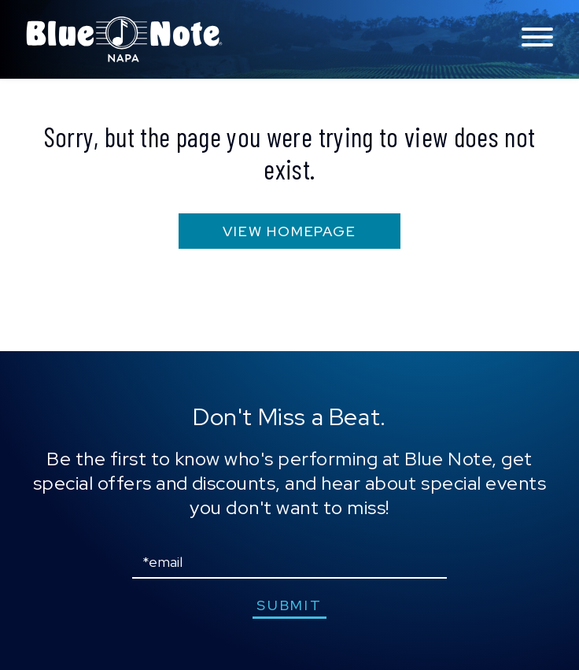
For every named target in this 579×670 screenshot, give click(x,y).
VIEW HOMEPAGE (289, 231)
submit (289, 605)
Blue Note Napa (124, 39)
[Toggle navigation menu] (537, 38)
